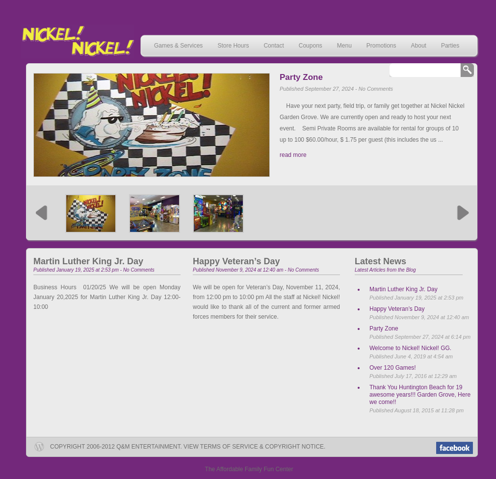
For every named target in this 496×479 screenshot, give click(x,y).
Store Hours (233, 45)
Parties (450, 45)
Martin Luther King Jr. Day (88, 261)
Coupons (310, 45)
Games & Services (178, 45)
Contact (273, 45)
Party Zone (301, 77)
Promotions (381, 45)
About (418, 45)
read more (293, 154)
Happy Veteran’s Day (236, 261)
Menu (344, 45)
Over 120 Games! (392, 367)
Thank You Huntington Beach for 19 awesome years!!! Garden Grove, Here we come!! (419, 394)
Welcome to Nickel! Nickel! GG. (410, 348)
